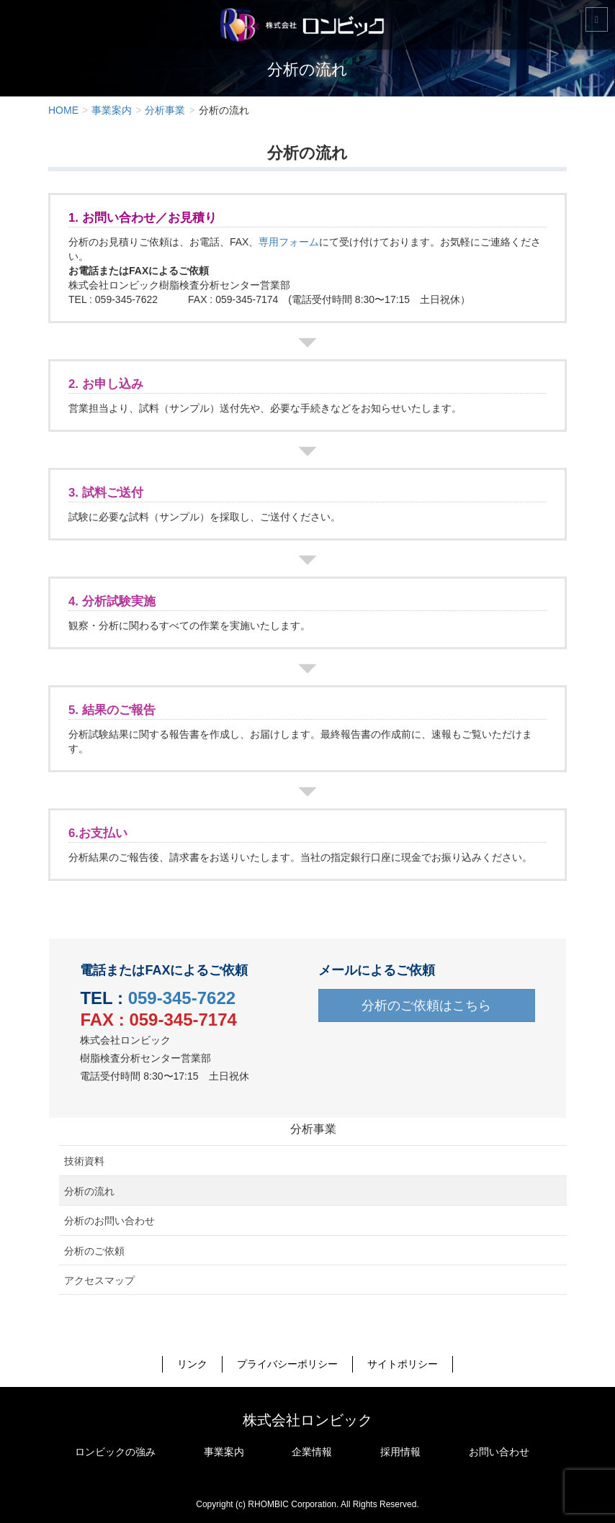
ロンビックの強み (115, 1452)
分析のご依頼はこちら (426, 1005)
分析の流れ (89, 1191)
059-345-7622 (181, 998)
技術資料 (84, 1161)
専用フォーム (289, 242)
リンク (192, 1364)
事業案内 (224, 1452)
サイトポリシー (402, 1364)
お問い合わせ (499, 1452)
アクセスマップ (99, 1280)
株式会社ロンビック (307, 1420)
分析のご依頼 (94, 1251)
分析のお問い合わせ (109, 1220)
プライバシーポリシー (287, 1364)
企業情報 (312, 1452)
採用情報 (400, 1452)
